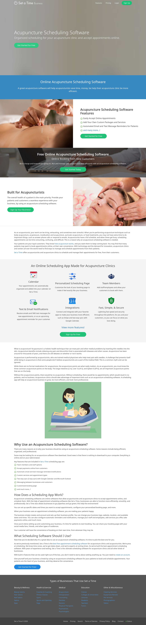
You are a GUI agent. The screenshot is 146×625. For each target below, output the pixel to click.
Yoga (38, 603)
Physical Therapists (66, 606)
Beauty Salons (19, 592)
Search (80, 621)
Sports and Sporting (44, 600)
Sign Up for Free (73, 334)
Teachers (84, 603)
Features (99, 3)
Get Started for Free (93, 136)
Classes (84, 592)
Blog (113, 621)
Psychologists (64, 611)
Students (84, 600)
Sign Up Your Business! (20, 209)
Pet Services (108, 597)
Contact (121, 621)
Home (65, 621)
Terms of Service (91, 621)
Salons (16, 600)
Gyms (39, 597)
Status (129, 621)
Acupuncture (63, 592)
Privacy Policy (105, 621)
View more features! (73, 327)
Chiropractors (64, 595)
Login (117, 3)
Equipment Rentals (111, 595)
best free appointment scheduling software (70, 543)
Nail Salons (18, 597)
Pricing (108, 3)
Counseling (63, 597)
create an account (123, 555)
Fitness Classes (42, 595)
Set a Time (18, 252)
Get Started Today (73, 169)
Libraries (84, 597)
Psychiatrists (63, 609)
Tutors (83, 606)
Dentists (62, 600)
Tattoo (106, 603)
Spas (16, 603)
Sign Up (127, 3)
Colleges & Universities (89, 595)
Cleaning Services (110, 592)
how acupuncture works (64, 244)
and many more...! (91, 130)
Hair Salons (18, 595)
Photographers (109, 600)
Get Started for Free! (27, 567)
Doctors (62, 603)
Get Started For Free (26, 45)
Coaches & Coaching (44, 592)
